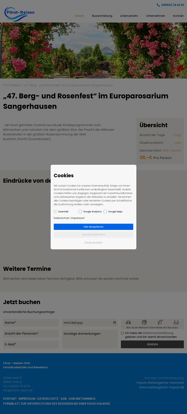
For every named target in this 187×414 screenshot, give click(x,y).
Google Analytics (92, 211)
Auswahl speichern (93, 234)
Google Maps (115, 211)
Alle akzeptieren (93, 227)
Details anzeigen (94, 242)
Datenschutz (61, 218)
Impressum (78, 218)
